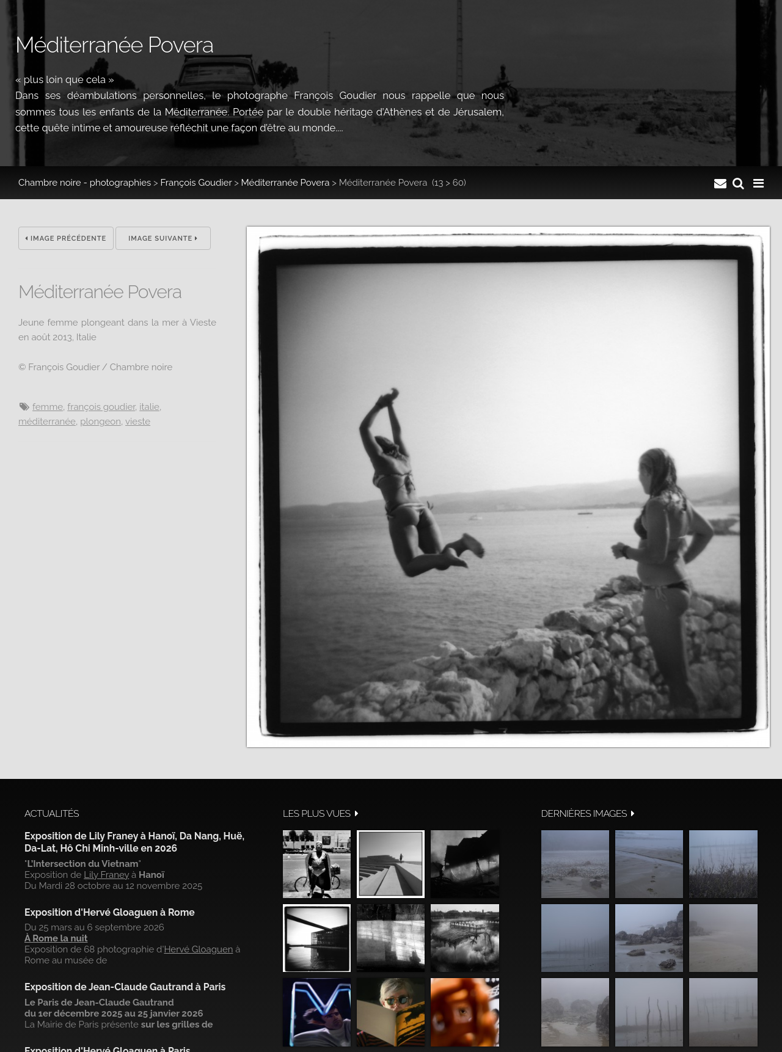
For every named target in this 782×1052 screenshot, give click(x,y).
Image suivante (163, 239)
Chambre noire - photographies (84, 182)
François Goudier (196, 182)
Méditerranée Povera (285, 182)
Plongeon (100, 421)
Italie (149, 406)
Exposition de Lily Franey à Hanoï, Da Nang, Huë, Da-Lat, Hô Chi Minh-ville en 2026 (134, 842)
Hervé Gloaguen (198, 949)
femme (47, 406)
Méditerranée (47, 421)
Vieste (137, 421)
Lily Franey (106, 874)
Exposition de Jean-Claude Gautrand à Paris (124, 987)
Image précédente (65, 239)
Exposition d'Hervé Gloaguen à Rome (109, 912)
